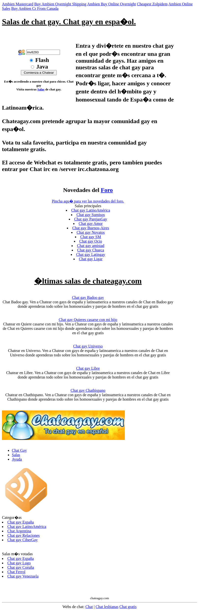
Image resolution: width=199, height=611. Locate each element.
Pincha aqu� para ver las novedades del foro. (88, 201)
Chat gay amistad (90, 246)
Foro (107, 190)
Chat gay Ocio (90, 241)
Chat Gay (19, 450)
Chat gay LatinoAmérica (90, 210)
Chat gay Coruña (20, 567)
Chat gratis (128, 607)
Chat (89, 607)
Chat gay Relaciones (23, 535)
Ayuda (17, 459)
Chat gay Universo (88, 346)
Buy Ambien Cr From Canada (34, 8)
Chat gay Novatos (91, 232)
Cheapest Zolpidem (152, 4)
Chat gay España (20, 522)
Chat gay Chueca (90, 250)
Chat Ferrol (16, 572)
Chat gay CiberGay (22, 540)
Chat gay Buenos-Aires (90, 228)
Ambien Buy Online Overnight (111, 4)
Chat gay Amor (91, 223)
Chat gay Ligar (90, 259)
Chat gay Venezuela (23, 576)
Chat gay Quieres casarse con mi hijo (88, 320)
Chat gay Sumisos (90, 215)
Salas (40, 89)
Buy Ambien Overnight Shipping (60, 4)
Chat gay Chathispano (88, 390)
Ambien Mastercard (17, 4)
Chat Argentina (19, 531)
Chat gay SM (90, 237)
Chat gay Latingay (90, 254)
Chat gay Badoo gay (88, 297)
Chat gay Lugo (19, 563)
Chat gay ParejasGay (90, 219)
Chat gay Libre (88, 368)
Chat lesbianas (107, 607)
